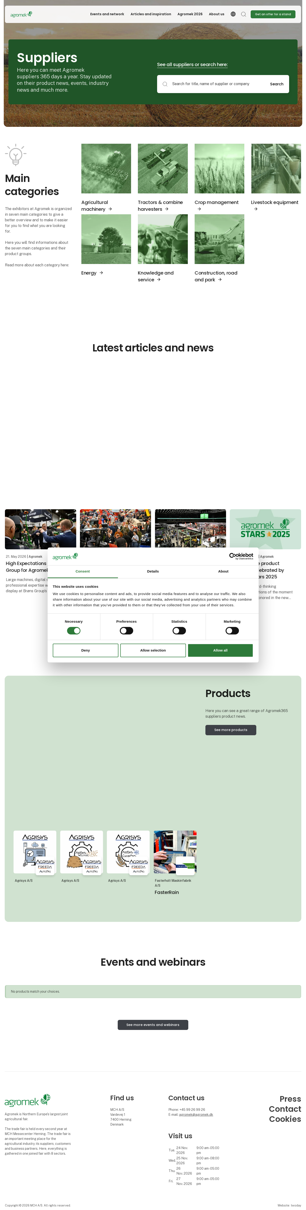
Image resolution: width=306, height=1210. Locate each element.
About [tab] (223, 571)
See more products (230, 730)
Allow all (220, 650)
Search (276, 84)
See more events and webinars (152, 1024)
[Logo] (29, 14)
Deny (85, 650)
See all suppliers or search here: (192, 64)
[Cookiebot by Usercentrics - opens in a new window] (232, 556)
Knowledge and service (156, 276)
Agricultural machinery (94, 205)
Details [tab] (153, 571)
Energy (89, 273)
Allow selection (153, 650)
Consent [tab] (83, 571)
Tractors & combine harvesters (160, 205)
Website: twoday (289, 1205)
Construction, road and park (216, 276)
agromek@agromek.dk (196, 1114)
